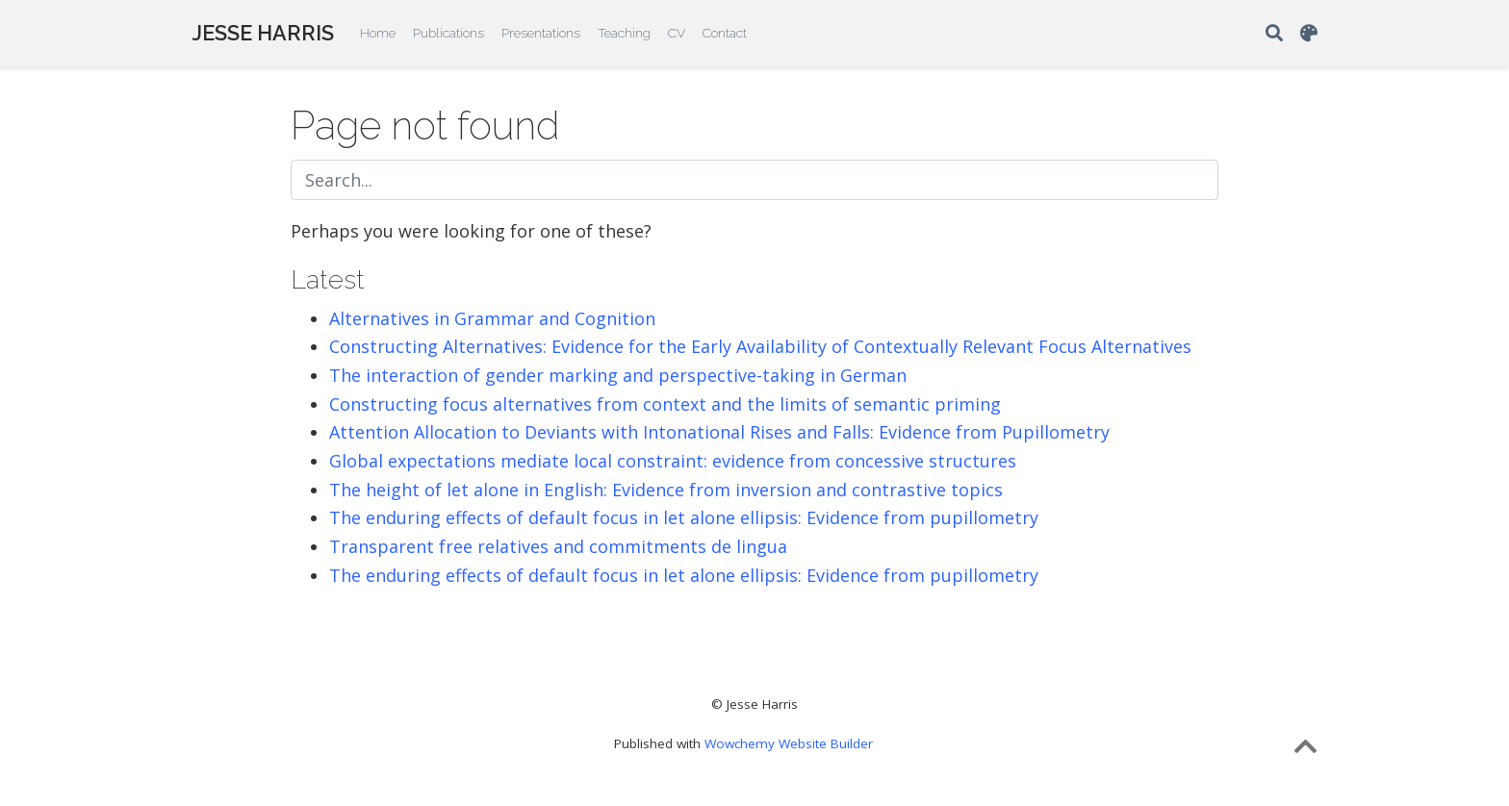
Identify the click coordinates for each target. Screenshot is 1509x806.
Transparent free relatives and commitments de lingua (558, 546)
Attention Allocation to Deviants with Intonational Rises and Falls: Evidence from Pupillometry (719, 431)
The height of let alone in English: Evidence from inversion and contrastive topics (666, 489)
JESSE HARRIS (263, 33)
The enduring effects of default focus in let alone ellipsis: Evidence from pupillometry (683, 517)
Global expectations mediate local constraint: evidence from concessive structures (672, 460)
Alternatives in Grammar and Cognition (492, 318)
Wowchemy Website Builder (788, 743)
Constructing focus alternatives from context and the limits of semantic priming (665, 404)
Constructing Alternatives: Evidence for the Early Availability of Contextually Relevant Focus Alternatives (760, 346)
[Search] (1274, 34)
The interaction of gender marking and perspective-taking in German (618, 375)
